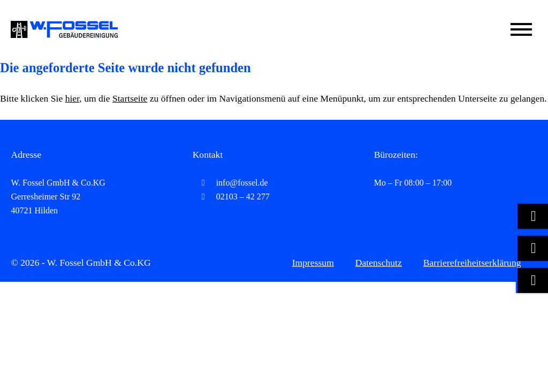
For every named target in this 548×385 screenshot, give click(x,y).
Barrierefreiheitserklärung (472, 262)
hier (72, 98)
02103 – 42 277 (231, 196)
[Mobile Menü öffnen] (521, 29)
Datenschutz (378, 262)
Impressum (313, 262)
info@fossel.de (230, 182)
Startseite (129, 98)
